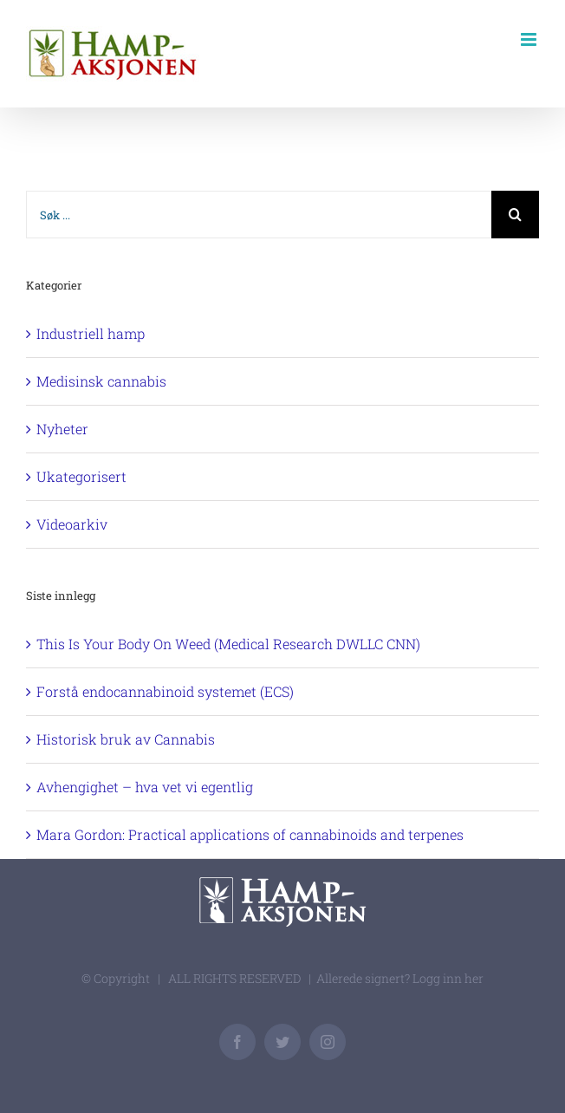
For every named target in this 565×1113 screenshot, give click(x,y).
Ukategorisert (81, 476)
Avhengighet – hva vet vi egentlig (144, 787)
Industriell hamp (90, 333)
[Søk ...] (258, 214)
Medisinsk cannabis (101, 381)
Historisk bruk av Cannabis (125, 739)
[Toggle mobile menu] (530, 39)
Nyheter (62, 429)
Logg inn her (448, 978)
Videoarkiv (71, 524)
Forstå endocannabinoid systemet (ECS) (165, 691)
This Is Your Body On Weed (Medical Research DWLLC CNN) (228, 644)
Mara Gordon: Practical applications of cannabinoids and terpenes (250, 834)
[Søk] (515, 214)
